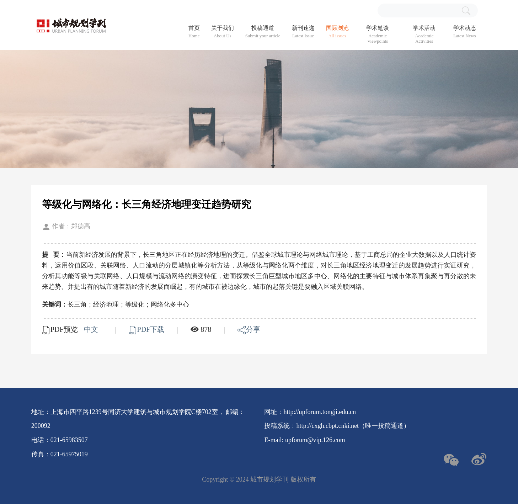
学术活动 (424, 34)
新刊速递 (303, 32)
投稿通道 (263, 32)
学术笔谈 (377, 34)
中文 (92, 329)
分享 (248, 329)
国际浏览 (337, 32)
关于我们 (222, 32)
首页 (194, 32)
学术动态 (464, 32)
